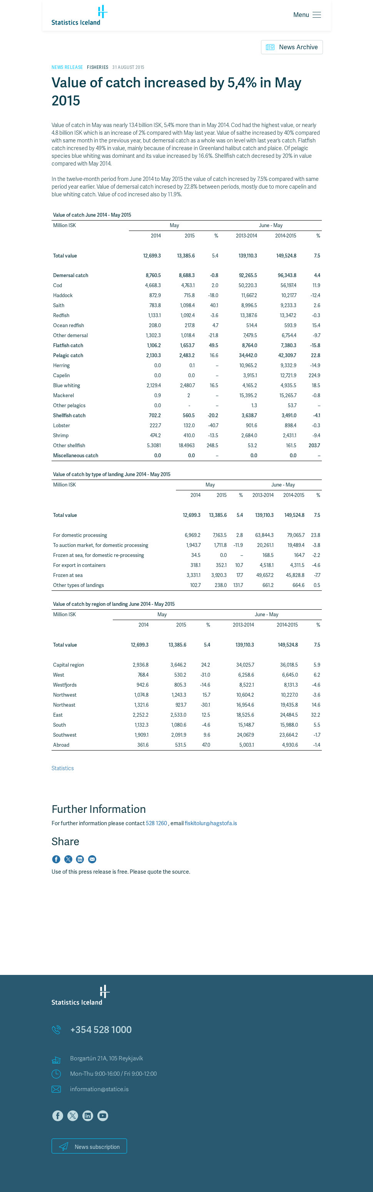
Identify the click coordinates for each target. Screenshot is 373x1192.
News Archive (292, 47)
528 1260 (157, 823)
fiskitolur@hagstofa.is (211, 823)
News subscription (89, 1146)
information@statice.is (99, 1089)
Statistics (63, 768)
